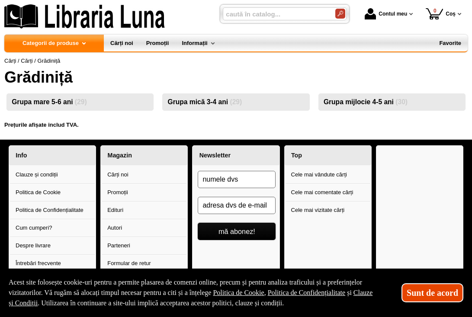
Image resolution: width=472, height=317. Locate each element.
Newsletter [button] (215, 155)
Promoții (117, 192)
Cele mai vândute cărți (319, 174)
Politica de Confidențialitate (49, 210)
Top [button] (296, 155)
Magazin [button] (119, 155)
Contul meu (386, 13)
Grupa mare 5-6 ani (49, 102)
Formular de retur (129, 263)
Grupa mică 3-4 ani (205, 102)
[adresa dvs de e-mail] (237, 205)
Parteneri (118, 245)
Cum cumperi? (34, 227)
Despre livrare (33, 245)
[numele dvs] (237, 179)
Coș (441, 13)
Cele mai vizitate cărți (318, 210)
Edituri (115, 210)
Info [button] (21, 155)
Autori (114, 227)
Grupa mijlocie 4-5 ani (366, 102)
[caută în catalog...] (276, 14)
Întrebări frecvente (38, 263)
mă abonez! (236, 231)
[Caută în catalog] (340, 14)
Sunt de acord (432, 293)
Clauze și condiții (37, 174)
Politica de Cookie (38, 192)
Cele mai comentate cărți (322, 192)
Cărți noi (117, 174)
